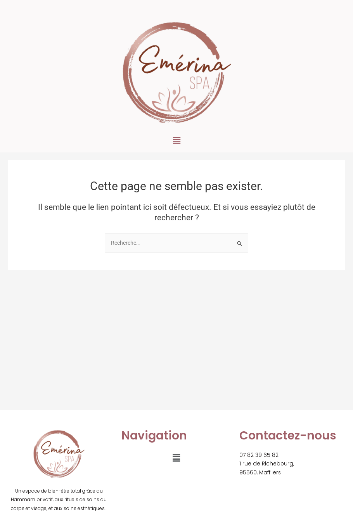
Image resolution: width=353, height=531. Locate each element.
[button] (176, 140)
